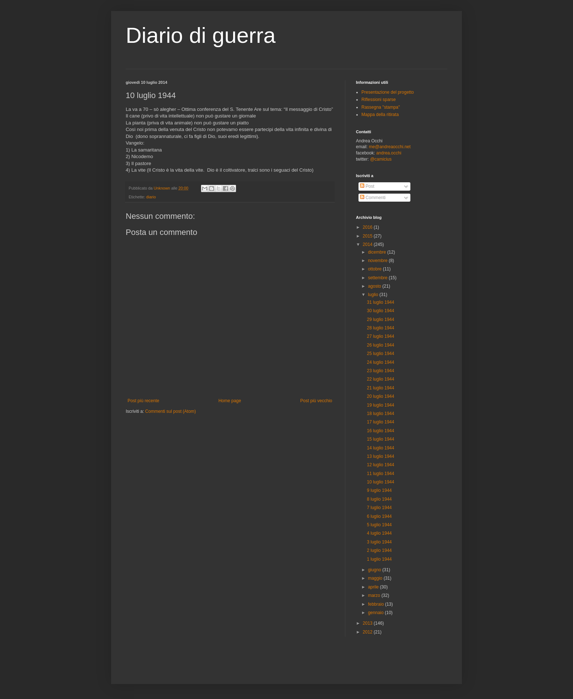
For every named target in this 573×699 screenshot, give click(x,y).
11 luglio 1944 (380, 473)
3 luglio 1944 (379, 542)
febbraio (376, 604)
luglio (373, 294)
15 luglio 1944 (380, 439)
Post (367, 186)
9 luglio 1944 (379, 490)
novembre (378, 260)
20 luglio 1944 (380, 396)
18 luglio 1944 (380, 413)
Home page (230, 400)
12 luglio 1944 (380, 464)
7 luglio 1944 (379, 507)
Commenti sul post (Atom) (170, 411)
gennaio (376, 612)
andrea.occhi (388, 153)
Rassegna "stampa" (380, 107)
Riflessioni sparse (378, 99)
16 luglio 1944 (380, 430)
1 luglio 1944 (379, 559)
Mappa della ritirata (380, 114)
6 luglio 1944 (379, 516)
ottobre (375, 269)
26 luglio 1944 (380, 345)
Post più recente (143, 400)
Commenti (373, 197)
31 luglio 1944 (380, 302)
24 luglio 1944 (380, 362)
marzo (375, 595)
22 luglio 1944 (380, 379)
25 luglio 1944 (380, 353)
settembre (378, 277)
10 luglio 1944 (380, 482)
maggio (376, 578)
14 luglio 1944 (380, 448)
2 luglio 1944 (379, 550)
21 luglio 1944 (380, 387)
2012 (368, 632)
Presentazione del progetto (387, 92)
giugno (375, 569)
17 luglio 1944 (380, 422)
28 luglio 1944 (380, 327)
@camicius (381, 159)
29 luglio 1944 (380, 319)
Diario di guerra (201, 35)
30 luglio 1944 (380, 310)
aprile (374, 587)
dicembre (377, 252)
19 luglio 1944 (380, 405)
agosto (375, 286)
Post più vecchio (316, 400)
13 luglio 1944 (380, 456)
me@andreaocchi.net (389, 146)
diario (151, 197)
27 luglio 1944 (380, 336)
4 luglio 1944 (379, 533)
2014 (368, 244)
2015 (368, 236)
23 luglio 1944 (380, 370)
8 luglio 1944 (379, 499)
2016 (368, 227)
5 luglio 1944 (379, 524)
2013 (368, 623)
